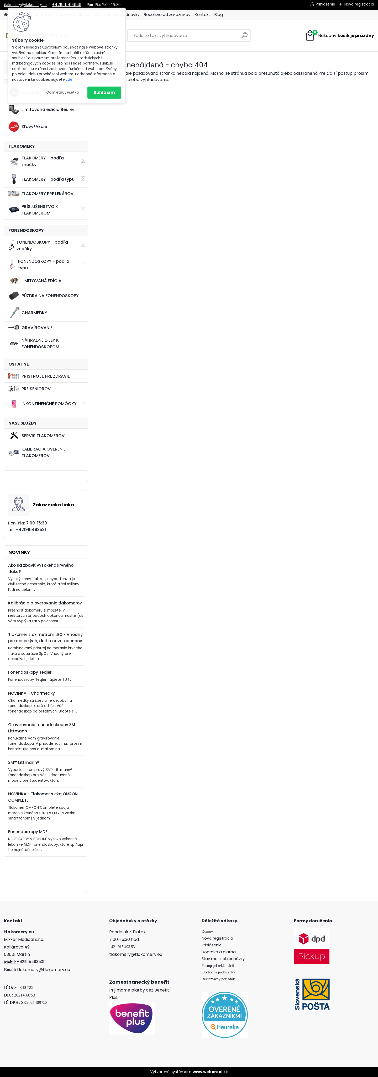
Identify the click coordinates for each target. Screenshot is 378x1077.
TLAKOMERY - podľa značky (36, 161)
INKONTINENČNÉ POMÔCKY (42, 403)
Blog (218, 14)
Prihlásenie (325, 4)
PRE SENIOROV (29, 389)
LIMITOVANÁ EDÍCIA (34, 281)
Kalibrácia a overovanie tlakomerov (45, 603)
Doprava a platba (219, 952)
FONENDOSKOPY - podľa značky (38, 245)
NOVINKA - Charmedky (31, 693)
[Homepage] (6, 15)
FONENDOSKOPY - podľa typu (38, 264)
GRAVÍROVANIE (30, 328)
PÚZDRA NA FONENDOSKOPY (43, 295)
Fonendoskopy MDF (28, 831)
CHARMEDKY (27, 312)
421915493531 (31, 961)
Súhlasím (104, 92)
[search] (245, 37)
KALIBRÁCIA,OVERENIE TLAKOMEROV (37, 452)
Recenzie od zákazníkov (167, 14)
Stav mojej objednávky (223, 958)
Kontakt (202, 14)
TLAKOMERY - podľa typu (41, 179)
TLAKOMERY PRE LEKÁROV (41, 194)
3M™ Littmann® (23, 762)
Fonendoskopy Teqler (30, 672)
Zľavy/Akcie (27, 126)
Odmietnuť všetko (62, 92)
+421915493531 (66, 5)
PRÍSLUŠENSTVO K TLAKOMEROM (33, 209)
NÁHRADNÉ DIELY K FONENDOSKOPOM (33, 343)
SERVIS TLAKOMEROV (36, 436)
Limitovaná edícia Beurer (41, 109)
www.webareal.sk (210, 1071)
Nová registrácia (359, 4)
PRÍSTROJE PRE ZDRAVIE (39, 376)
